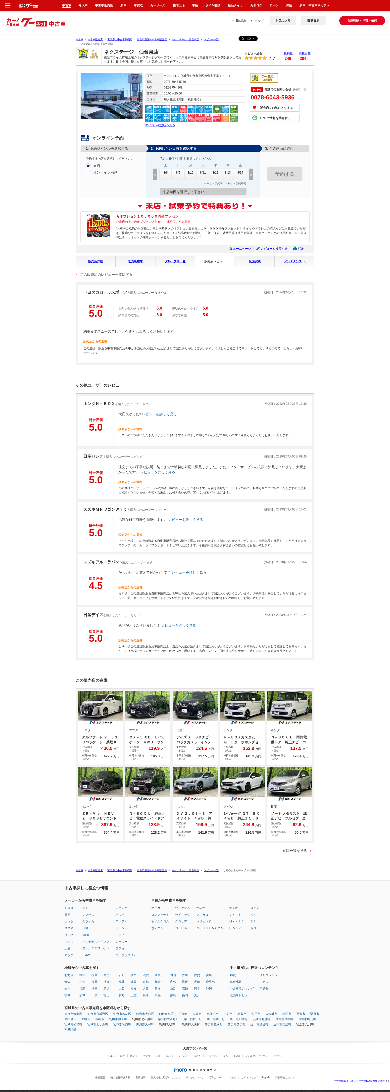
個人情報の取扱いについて (166, 1077)
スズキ (68, 928)
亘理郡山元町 (307, 1019)
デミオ (233, 908)
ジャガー (121, 941)
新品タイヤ (235, 5)
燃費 (233, 975)
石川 (122, 975)
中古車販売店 (95, 39)
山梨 (122, 988)
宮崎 (209, 975)
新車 (123, 5)
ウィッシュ (182, 908)
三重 (134, 995)
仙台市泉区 (166, 1014)
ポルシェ (121, 928)
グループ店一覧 (175, 261)
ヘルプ (259, 20)
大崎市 (85, 1019)
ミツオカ (88, 921)
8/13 (228, 174)
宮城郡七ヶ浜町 (97, 1024)
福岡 (185, 995)
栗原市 (314, 1014)
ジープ (119, 935)
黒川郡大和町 (145, 1024)
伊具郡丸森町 (261, 1019)
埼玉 (95, 988)
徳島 (173, 995)
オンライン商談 (105, 172)
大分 (197, 995)
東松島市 (70, 1019)
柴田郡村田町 (193, 1019)
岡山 (173, 975)
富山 (106, 995)
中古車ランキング (242, 988)
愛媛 (185, 982)
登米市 (300, 1014)
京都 (146, 982)
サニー (200, 908)
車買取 (138, 5)
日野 (85, 928)
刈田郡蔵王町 (118, 1019)
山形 (82, 982)
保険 (289, 5)
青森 (67, 982)
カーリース (157, 5)
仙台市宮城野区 (97, 1014)
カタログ (256, 5)
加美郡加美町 (236, 1024)
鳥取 (158, 988)
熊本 (197, 988)
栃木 (95, 975)
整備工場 (179, 5)
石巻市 (183, 1014)
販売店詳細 (95, 261)
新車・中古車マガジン (314, 5)
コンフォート (160, 914)
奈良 (158, 975)
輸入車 (83, 5)
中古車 (79, 39)
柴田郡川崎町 (238, 1019)
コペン (254, 908)
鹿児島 (210, 982)
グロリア (181, 921)
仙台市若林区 (122, 1014)
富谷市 (99, 1019)
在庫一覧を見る (295, 851)
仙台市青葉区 (73, 1014)
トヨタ (68, 908)
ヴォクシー (158, 928)
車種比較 (236, 982)
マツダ (68, 955)
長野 (122, 995)
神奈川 (107, 982)
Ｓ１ (253, 921)
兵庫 (146, 995)
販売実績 (255, 261)
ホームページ (242, 248)
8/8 (165, 174)
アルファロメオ (125, 955)
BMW (86, 955)
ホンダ (68, 921)
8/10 (190, 174)
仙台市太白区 (145, 1014)
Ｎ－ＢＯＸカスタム (209, 928)
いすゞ (86, 908)
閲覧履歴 (313, 20)
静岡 (134, 982)
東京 (106, 975)
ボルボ (119, 914)
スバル (68, 941)
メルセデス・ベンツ (95, 941)
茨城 (82, 995)
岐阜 (134, 975)
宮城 (67, 995)
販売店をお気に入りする (276, 108)
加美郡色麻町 (214, 1024)
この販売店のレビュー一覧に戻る (106, 274)
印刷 (301, 248)
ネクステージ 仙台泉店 (185, 39)
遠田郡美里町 (282, 1024)
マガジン (266, 982)
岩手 (67, 988)
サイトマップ (248, 1077)
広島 (173, 982)
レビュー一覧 (211, 39)
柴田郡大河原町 (168, 1019)
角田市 (255, 1014)
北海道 (68, 975)
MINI (85, 935)
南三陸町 (70, 1029)
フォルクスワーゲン (95, 948)
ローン (274, 5)
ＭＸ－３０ (236, 921)
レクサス (88, 914)
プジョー (121, 948)
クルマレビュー (270, 975)
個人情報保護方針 (120, 1077)
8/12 (215, 174)
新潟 (106, 988)
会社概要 (100, 1077)
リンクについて (194, 1077)
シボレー (121, 908)
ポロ (253, 928)
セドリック (182, 914)
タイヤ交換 (212, 5)
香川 (185, 975)
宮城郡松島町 (73, 1024)
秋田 (82, 975)
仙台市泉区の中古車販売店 (152, 39)
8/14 (240, 174)
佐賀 (197, 975)
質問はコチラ (215, 1077)
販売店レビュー (214, 261)
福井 (122, 982)
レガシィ (235, 928)
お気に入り (283, 20)
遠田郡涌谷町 (259, 1024)
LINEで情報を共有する (275, 118)
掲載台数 (305, 53)
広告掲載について (285, 1077)
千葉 (95, 995)
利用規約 (141, 1077)
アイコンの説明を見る (160, 125)
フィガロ (202, 914)
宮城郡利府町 (122, 1024)
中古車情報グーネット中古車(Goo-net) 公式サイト (362, 1081)
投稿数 (288, 53)
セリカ (155, 908)
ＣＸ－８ (235, 914)
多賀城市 (271, 1014)
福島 (82, 988)
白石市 (228, 1014)
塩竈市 (197, 1014)
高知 (185, 988)
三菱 (67, 948)
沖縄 (209, 988)
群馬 (95, 982)
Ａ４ (253, 914)
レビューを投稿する (274, 248)
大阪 (146, 988)
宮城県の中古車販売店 (119, 39)
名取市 (242, 1014)
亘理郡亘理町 (284, 1019)
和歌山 (159, 982)
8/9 (178, 174)
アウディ (121, 921)
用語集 (264, 988)
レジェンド (203, 921)
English (241, 20)
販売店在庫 (135, 261)
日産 (67, 914)
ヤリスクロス (160, 921)
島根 (158, 995)
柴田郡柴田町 (216, 1019)
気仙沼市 (213, 1014)
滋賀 (146, 975)
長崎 (197, 982)
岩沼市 (286, 1014)
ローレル (181, 928)
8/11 (203, 174)
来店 (96, 166)
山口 (173, 988)
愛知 (134, 988)
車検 (195, 5)
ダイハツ (70, 935)
